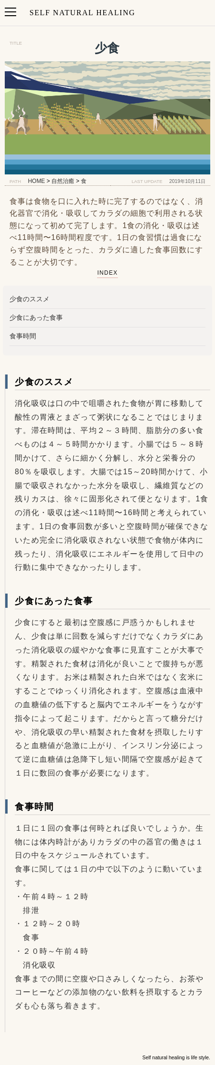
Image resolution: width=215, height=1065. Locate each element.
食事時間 (23, 336)
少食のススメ (29, 299)
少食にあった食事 (36, 317)
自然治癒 (62, 181)
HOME (36, 181)
